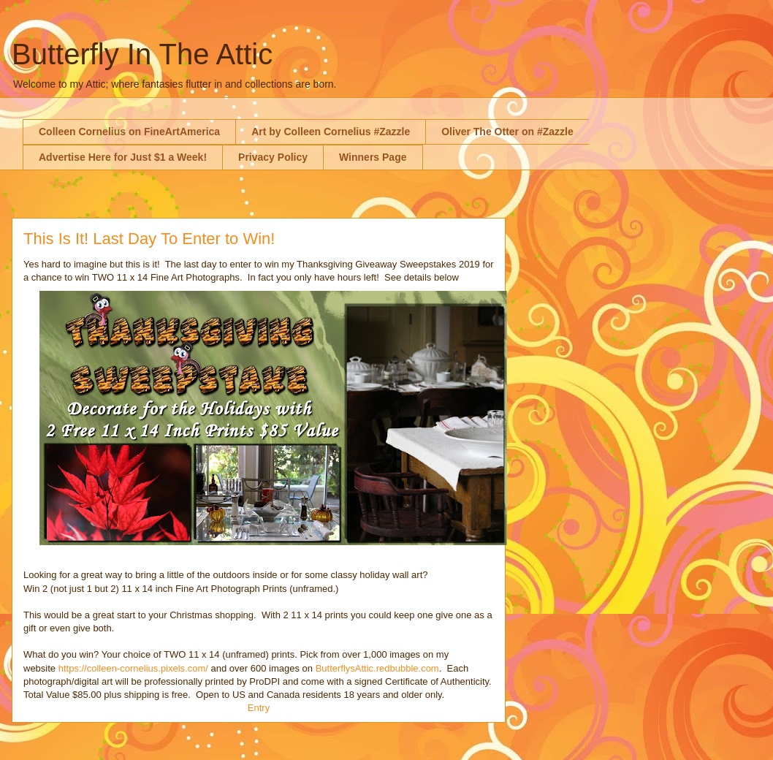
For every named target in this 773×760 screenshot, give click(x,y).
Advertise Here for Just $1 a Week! (123, 157)
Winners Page (372, 157)
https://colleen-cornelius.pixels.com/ (133, 668)
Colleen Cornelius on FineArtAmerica (129, 131)
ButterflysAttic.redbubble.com (377, 668)
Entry (259, 707)
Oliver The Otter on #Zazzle (507, 131)
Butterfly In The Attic (142, 54)
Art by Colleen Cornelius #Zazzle (330, 131)
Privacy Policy (273, 157)
